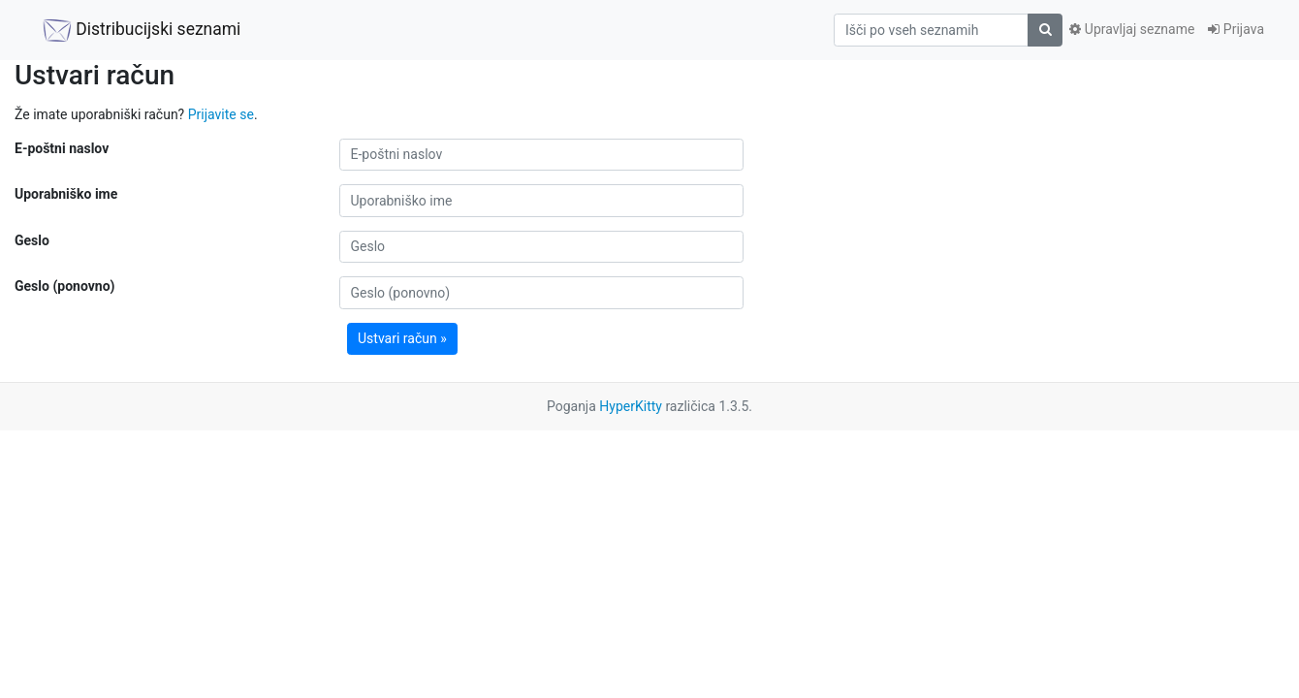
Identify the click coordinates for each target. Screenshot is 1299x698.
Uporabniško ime (66, 194)
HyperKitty (630, 406)
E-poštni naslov (62, 148)
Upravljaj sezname (1131, 29)
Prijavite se (221, 114)
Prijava (1236, 29)
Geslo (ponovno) (64, 286)
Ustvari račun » (402, 338)
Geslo (32, 240)
